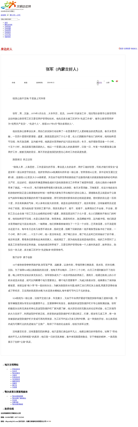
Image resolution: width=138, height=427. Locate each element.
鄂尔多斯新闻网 (17, 396)
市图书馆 (15, 402)
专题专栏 (8, 37)
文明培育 (8, 31)
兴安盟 (14, 387)
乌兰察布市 (16, 379)
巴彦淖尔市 (16, 377)
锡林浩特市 (16, 381)
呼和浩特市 (16, 369)
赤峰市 (14, 383)
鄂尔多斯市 (16, 373)
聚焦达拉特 (8, 25)
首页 (6, 22)
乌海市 (14, 375)
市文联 (14, 400)
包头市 (14, 371)
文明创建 (8, 29)
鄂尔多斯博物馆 (17, 404)
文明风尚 (8, 33)
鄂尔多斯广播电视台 (19, 398)
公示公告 (8, 35)
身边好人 (134, 48)
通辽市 (14, 385)
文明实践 (8, 27)
